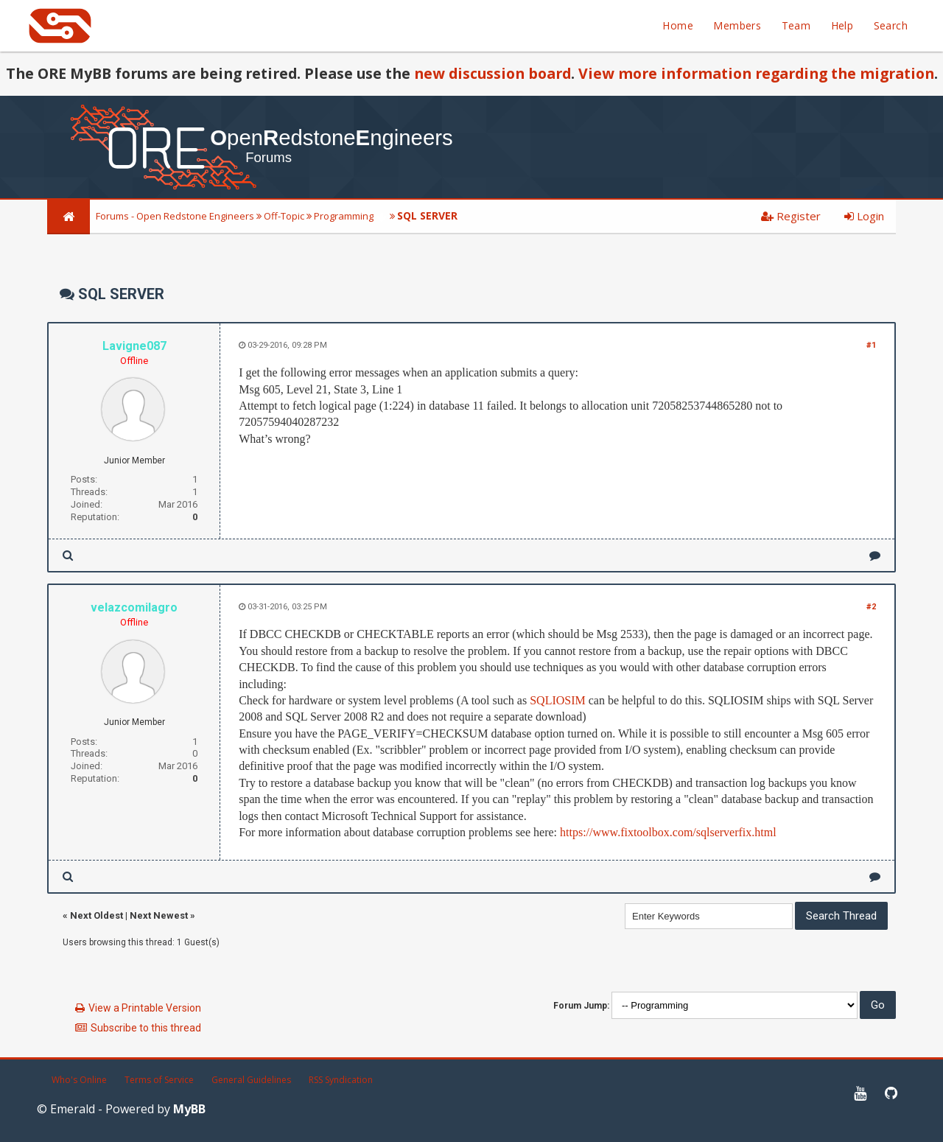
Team (796, 25)
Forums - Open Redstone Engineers (175, 216)
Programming (344, 216)
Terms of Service (159, 1079)
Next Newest (159, 915)
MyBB (189, 1109)
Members (737, 25)
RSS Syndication (341, 1079)
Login (864, 216)
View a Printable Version (144, 1008)
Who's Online (79, 1079)
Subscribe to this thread (146, 1028)
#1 (871, 345)
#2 (871, 607)
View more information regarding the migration (756, 73)
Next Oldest (96, 915)
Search (891, 25)
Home (677, 25)
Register (791, 216)
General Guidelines (251, 1079)
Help (842, 25)
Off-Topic (284, 216)
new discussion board (492, 73)
